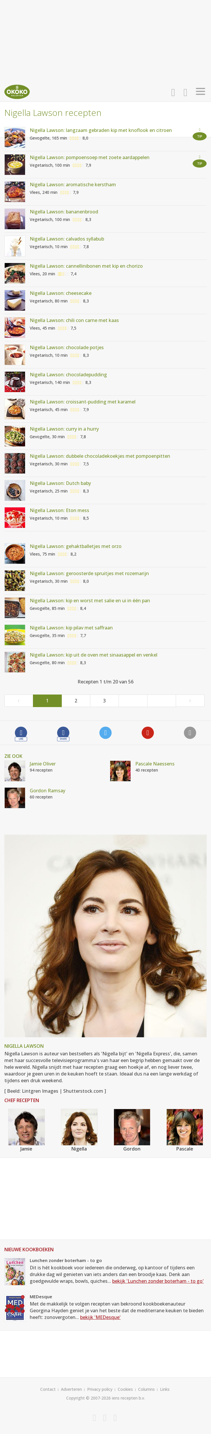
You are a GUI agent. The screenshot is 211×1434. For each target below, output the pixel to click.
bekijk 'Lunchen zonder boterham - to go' (158, 1281)
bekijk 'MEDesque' (100, 1317)
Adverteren (71, 1389)
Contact (48, 1389)
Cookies (125, 1389)
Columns (146, 1389)
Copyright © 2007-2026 (88, 1398)
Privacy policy (99, 1389)
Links (165, 1389)
